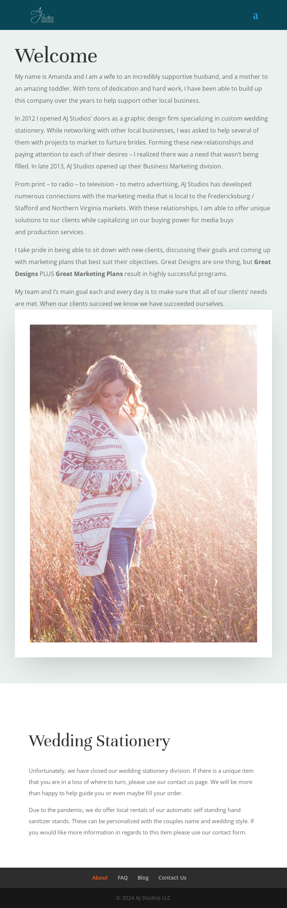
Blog (143, 877)
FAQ (123, 877)
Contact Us (172, 877)
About (100, 877)
